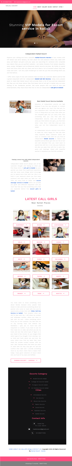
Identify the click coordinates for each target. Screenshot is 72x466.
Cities (61, 6)
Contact (55, 6)
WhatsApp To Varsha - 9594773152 (36, 463)
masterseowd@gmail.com (23, 2)
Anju (21, 242)
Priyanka (60, 259)
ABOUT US (17, 449)
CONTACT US (37, 449)
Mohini (41, 242)
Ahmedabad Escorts (39, 395)
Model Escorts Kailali (40, 378)
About (39, 6)
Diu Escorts (40, 398)
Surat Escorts (40, 407)
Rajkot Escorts (40, 404)
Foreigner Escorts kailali (40, 385)
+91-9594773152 (7, 2)
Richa (41, 225)
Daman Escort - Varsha (25, 360)
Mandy (22, 293)
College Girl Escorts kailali (39, 381)
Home (35, 6)
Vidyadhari (60, 225)
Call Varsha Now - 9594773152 (36, 459)
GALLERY (24, 449)
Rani (41, 293)
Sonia (60, 242)
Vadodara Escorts (40, 410)
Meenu (22, 276)
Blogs (50, 6)
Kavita (60, 293)
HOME (11, 449)
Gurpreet (21, 225)
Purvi (41, 259)
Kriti (21, 259)
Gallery (44, 6)
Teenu (41, 276)
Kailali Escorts (40, 413)
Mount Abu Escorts (40, 401)
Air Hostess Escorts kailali (40, 388)
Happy (60, 276)
